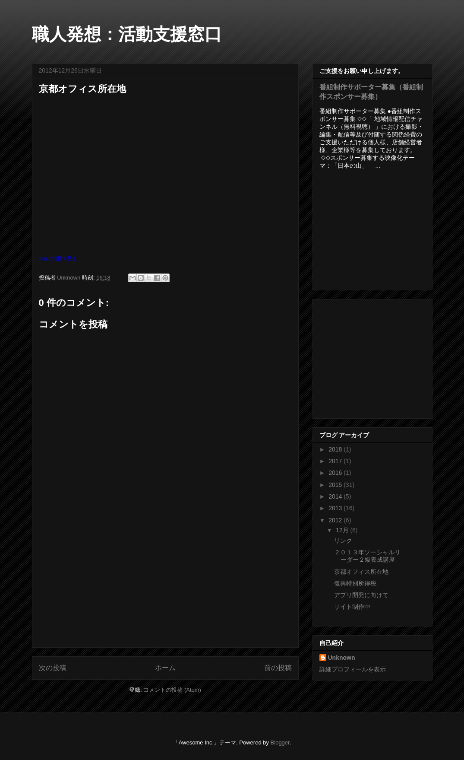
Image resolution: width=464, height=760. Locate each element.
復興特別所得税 (355, 583)
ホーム (165, 667)
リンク (343, 540)
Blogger (280, 742)
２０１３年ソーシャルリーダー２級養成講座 (367, 556)
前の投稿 (278, 667)
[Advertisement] (165, 587)
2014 (336, 496)
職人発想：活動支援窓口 (127, 34)
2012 (336, 520)
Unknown (341, 657)
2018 (336, 449)
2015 (336, 484)
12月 (343, 530)
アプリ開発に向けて (361, 594)
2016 (336, 472)
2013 (336, 508)
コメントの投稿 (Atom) (172, 690)
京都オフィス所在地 (361, 571)
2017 (336, 461)
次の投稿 (52, 667)
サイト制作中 (352, 606)
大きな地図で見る (58, 258)
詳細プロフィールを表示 (352, 669)
